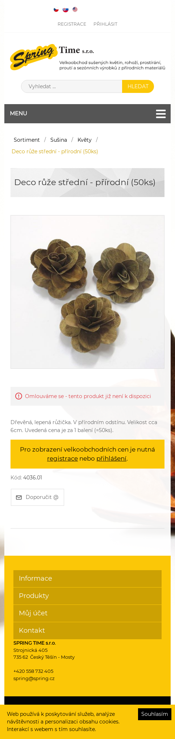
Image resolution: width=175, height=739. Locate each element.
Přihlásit (105, 24)
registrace (62, 458)
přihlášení (111, 458)
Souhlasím (154, 714)
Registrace (72, 24)
